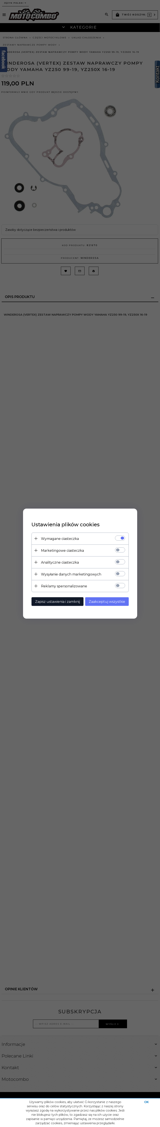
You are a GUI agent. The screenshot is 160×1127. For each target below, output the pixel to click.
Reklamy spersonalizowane (64, 586)
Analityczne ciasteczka (60, 562)
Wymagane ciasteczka (60, 538)
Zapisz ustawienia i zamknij (57, 601)
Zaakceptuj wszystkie (107, 601)
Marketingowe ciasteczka (62, 550)
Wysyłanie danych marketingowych (71, 574)
